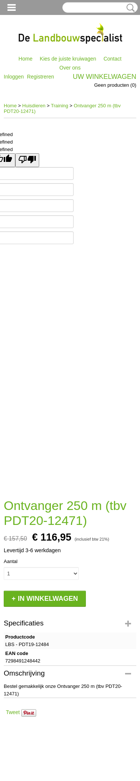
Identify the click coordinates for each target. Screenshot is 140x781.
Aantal (11, 561)
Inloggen (14, 77)
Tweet (13, 712)
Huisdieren (34, 105)
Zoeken (129, 7)
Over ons (70, 68)
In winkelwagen (48, 598)
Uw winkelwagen (104, 76)
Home (25, 59)
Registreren (40, 77)
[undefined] (27, 160)
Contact (112, 59)
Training (59, 105)
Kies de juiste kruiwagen (68, 59)
